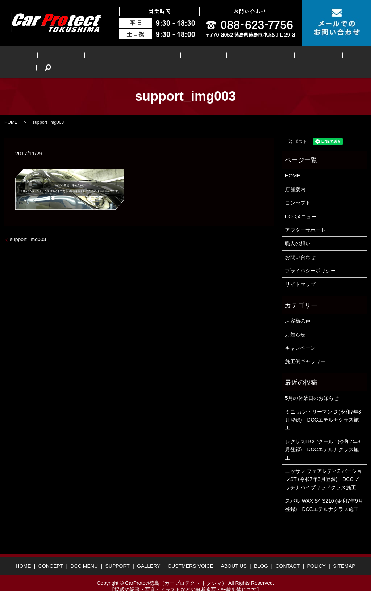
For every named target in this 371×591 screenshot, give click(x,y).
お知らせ (295, 323)
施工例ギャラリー (305, 350)
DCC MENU (104, 56)
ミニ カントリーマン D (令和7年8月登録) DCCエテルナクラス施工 (323, 409)
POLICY (316, 555)
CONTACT (287, 555)
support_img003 (28, 228)
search (342, 56)
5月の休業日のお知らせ (312, 387)
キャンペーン (300, 337)
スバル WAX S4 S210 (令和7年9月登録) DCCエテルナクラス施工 (324, 493)
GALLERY (183, 56)
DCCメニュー (300, 205)
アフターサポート (305, 219)
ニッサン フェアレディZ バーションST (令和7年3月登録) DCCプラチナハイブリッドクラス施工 (323, 468)
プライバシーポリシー (310, 259)
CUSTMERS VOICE (232, 56)
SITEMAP (344, 555)
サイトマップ (300, 273)
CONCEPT (64, 56)
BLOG (317, 56)
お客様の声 (297, 310)
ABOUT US (283, 56)
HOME (31, 56)
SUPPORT (145, 56)
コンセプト (297, 191)
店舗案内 (295, 178)
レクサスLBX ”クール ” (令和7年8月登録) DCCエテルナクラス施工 (322, 438)
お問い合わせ (300, 246)
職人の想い (297, 232)
